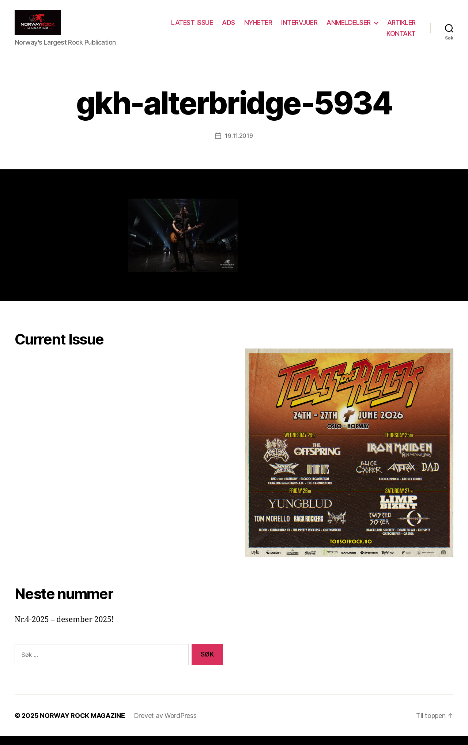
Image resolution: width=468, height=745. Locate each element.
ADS (266, 27)
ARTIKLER (363, 37)
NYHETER (296, 27)
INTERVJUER (337, 27)
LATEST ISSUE (229, 27)
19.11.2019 (239, 144)
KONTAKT (401, 37)
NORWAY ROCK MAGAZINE (82, 724)
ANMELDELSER (386, 27)
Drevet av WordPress (165, 724)
